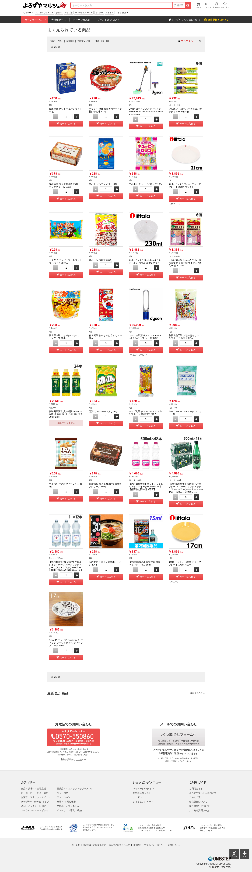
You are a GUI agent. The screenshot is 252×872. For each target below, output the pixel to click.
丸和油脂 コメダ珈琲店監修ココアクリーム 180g (105, 485)
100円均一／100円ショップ (35, 801)
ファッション (63, 797)
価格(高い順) (102, 40)
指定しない (56, 40)
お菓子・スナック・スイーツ (36, 797)
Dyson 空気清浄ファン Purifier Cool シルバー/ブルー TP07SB (145, 337)
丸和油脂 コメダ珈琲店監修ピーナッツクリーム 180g (65, 185)
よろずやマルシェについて (202, 793)
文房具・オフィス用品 (68, 806)
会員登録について (198, 801)
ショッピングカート (143, 801)
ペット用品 (62, 793)
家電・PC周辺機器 (66, 801)
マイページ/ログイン (143, 788)
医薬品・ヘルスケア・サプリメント (75, 788)
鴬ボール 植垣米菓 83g (100, 260)
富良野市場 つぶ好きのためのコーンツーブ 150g (65, 337)
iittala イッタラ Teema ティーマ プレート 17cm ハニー (185, 563)
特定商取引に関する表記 (94, 845)
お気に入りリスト (142, 793)
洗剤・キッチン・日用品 (33, 806)
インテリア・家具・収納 (69, 810)
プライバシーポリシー (154, 845)
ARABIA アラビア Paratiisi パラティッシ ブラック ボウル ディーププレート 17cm (66, 643)
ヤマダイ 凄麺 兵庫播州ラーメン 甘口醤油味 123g (105, 110)
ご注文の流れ (196, 797)
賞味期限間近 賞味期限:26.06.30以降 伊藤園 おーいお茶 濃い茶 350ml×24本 (65, 414)
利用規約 (137, 845)
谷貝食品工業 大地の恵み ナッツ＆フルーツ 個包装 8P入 (185, 337)
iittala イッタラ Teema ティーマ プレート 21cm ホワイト (185, 185)
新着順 (70, 40)
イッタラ (99, 13)
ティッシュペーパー (84, 13)
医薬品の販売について (119, 845)
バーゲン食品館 (81, 19)
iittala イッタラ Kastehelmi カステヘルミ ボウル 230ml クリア (145, 261)
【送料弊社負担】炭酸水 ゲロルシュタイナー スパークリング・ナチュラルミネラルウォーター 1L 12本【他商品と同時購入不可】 (66, 566)
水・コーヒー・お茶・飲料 (34, 793)
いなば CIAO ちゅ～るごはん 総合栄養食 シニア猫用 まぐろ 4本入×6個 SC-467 (185, 263)
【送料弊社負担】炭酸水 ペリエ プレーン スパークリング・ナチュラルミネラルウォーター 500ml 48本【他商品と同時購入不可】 (186, 488)
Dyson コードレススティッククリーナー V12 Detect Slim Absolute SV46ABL (146, 111)
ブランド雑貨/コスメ (108, 19)
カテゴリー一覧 (33, 19)
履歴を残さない (197, 693)
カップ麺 (68, 13)
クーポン (137, 797)
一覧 (199, 40)
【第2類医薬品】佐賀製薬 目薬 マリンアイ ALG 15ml (144, 563)
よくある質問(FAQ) (199, 810)
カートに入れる (68, 123)
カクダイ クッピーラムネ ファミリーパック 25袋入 (65, 261)
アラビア (109, 13)
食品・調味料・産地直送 (33, 788)
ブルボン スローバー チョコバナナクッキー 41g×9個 (185, 110)
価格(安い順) (84, 40)
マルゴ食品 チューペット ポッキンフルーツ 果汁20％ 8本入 (145, 413)
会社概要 (75, 845)
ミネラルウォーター (44, 13)
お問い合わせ (174, 845)
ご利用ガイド (196, 788)
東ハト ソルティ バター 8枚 (103, 184)
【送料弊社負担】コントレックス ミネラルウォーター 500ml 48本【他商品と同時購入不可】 (146, 487)
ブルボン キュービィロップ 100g (145, 184)
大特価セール (58, 19)
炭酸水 (59, 13)
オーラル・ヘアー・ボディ (34, 810)
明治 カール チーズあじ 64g (103, 411)
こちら (79, 759)
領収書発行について (199, 806)
